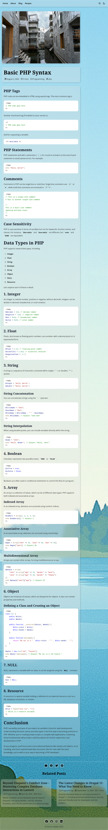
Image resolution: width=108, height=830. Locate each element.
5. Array (89, 52)
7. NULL (89, 60)
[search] (100, 3)
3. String (89, 44)
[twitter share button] (57, 766)
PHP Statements (92, 22)
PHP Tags (89, 18)
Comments (90, 25)
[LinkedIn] (61, 821)
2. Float (89, 41)
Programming (37, 79)
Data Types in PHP (91, 33)
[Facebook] (47, 821)
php (49, 79)
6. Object (89, 56)
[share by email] (46, 766)
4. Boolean (90, 48)
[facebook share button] (51, 766)
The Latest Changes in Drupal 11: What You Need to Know (81, 784)
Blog (20, 3)
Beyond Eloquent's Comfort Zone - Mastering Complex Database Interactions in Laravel (26, 786)
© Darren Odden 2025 (54, 826)
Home (5, 3)
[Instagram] (56, 821)
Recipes (28, 3)
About (13, 3)
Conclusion (88, 67)
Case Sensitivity (92, 29)
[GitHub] (52, 821)
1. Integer (89, 37)
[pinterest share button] (62, 766)
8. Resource (90, 63)
